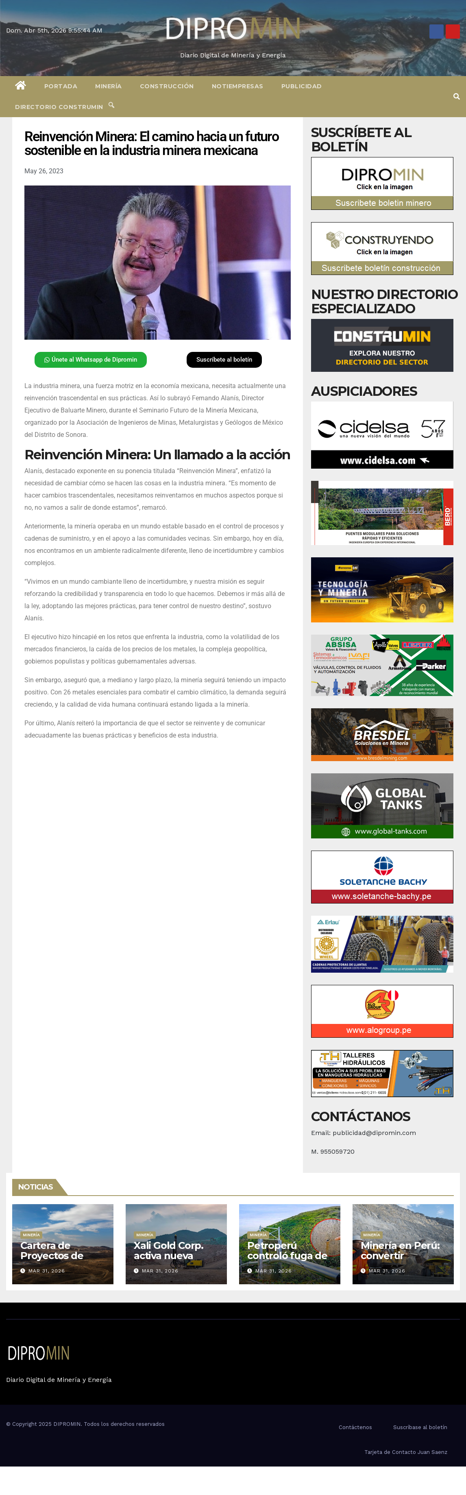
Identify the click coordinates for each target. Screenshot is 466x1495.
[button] (456, 96)
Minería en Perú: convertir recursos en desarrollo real (400, 1261)
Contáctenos (355, 1427)
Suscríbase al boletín (420, 1427)
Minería (108, 86)
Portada (61, 86)
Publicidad (301, 86)
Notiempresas (237, 86)
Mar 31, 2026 (46, 1271)
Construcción (167, 86)
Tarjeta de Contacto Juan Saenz (405, 1452)
